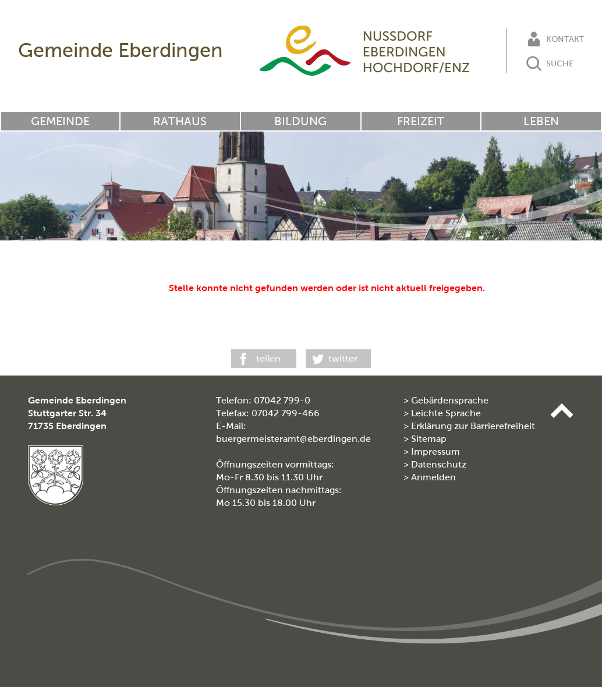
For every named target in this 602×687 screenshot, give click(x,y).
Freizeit (420, 121)
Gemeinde (60, 121)
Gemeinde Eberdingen (120, 50)
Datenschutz (438, 464)
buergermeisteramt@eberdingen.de (293, 439)
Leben (541, 121)
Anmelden (433, 477)
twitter (342, 358)
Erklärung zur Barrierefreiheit (473, 426)
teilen (268, 358)
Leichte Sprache (446, 413)
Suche (549, 63)
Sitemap (429, 439)
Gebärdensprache (449, 400)
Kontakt (554, 39)
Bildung (300, 121)
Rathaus (180, 121)
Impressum (435, 451)
